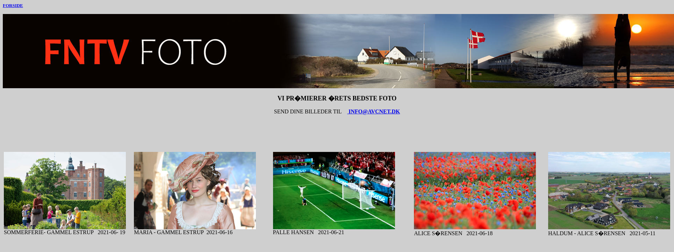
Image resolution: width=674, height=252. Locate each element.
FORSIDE (13, 5)
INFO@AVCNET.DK (373, 111)
